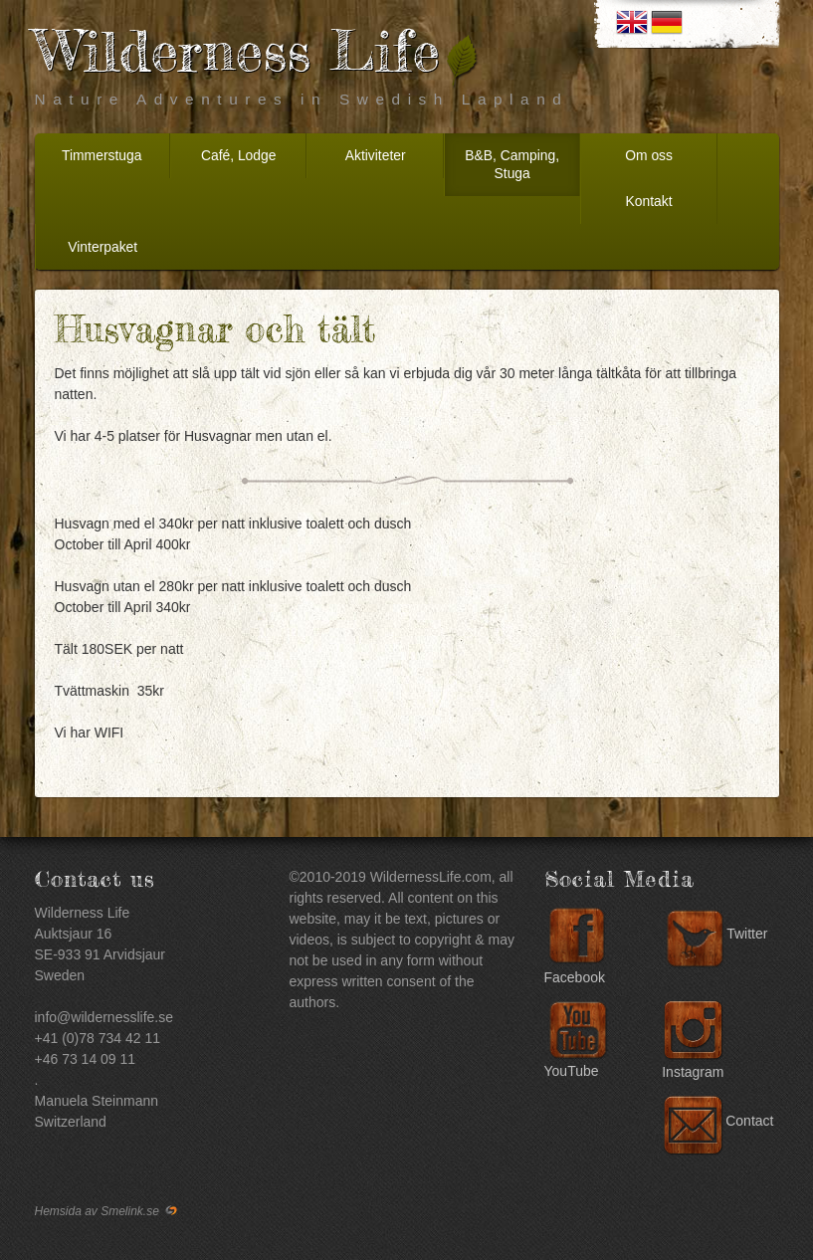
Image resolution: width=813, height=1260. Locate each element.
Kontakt (649, 201)
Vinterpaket (102, 247)
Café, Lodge (239, 155)
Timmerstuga (101, 155)
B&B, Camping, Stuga (512, 164)
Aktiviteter (375, 155)
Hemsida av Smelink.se (107, 1211)
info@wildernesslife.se (104, 1017)
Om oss (649, 155)
